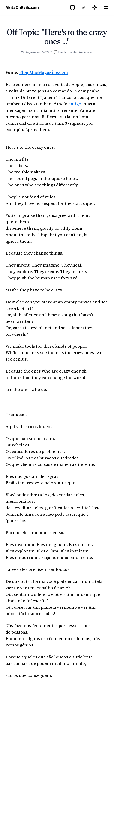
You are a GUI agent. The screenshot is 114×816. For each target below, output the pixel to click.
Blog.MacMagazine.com (43, 72)
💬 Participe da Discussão (73, 52)
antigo (74, 104)
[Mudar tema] (94, 7)
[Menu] (105, 7)
